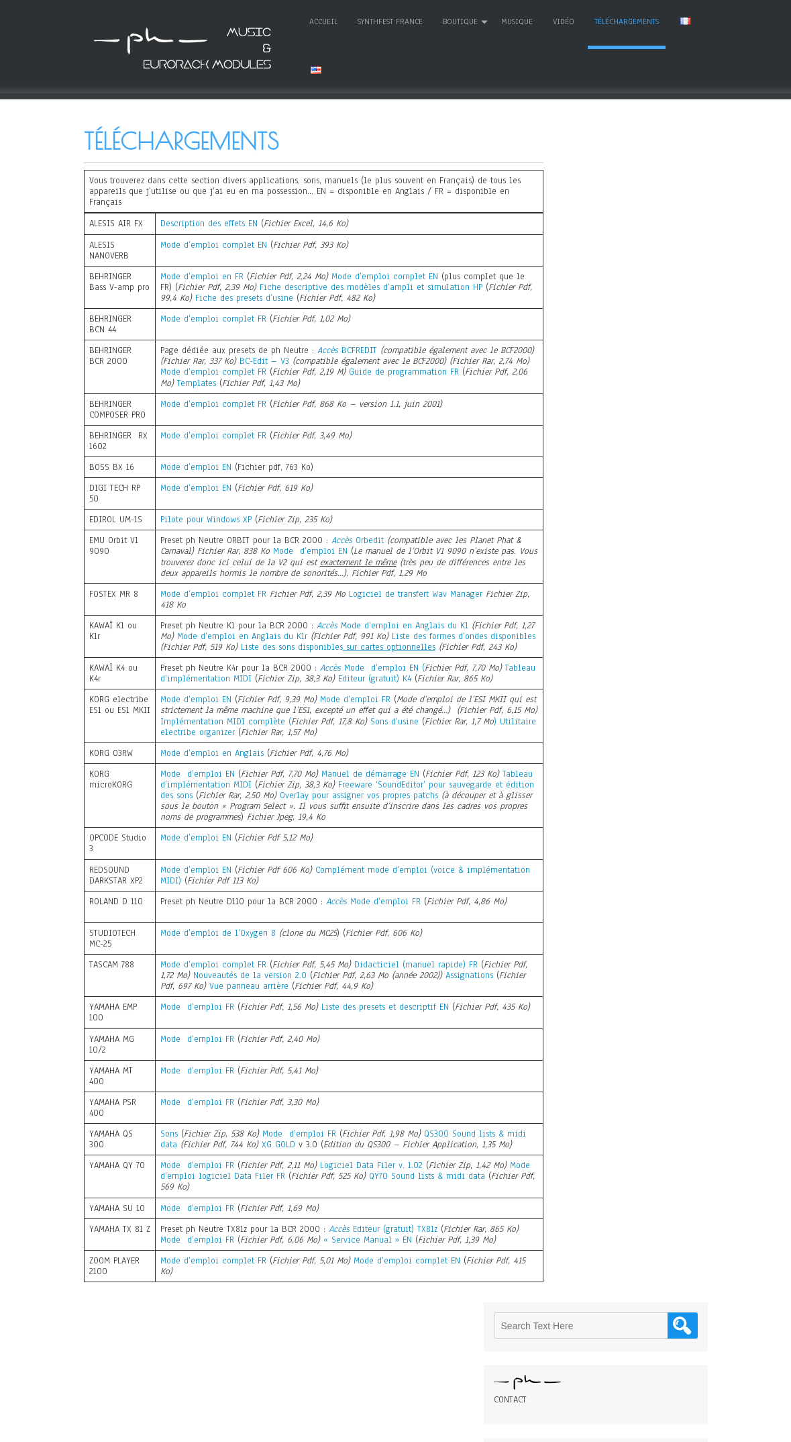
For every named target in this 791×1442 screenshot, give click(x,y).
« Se (346, 1271)
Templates (263, 381)
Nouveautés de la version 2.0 (266, 996)
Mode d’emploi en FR (200, 275)
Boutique (432, 20)
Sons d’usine (443, 741)
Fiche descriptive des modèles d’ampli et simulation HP (381, 285)
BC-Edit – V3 (300, 360)
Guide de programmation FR (454, 371)
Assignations (485, 996)
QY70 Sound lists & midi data (452, 1207)
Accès (326, 349)
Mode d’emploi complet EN (212, 243)
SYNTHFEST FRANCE (362, 20)
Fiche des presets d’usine (292, 297)
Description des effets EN (207, 222)
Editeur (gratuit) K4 (406, 688)
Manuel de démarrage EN (369, 794)
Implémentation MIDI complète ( (276, 741)
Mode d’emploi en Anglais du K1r (274, 635)
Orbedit (368, 539)
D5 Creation (430, 1426)
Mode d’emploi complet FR (212, 317)
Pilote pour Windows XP (204, 518)
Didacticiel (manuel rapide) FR (416, 985)
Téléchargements (599, 20)
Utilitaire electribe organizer (262, 752)
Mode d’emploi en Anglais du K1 (403, 624)
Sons (167, 1154)
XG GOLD (299, 1165)
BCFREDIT (358, 349)
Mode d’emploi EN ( (383, 677)
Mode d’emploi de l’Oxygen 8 (216, 953)
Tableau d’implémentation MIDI (221, 688)
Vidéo (536, 20)
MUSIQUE (489, 20)
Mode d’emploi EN (194, 466)
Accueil (296, 20)
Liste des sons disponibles (417, 646)
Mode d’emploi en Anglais (210, 773)
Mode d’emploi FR (354, 720)
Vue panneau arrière (279, 1006)
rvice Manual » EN (390, 1271)
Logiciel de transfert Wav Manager (414, 592)
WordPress (525, 1426)
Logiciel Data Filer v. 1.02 (370, 1196)
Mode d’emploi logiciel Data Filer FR (235, 1207)
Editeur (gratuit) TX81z (394, 1260)
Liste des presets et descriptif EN (383, 1027)
